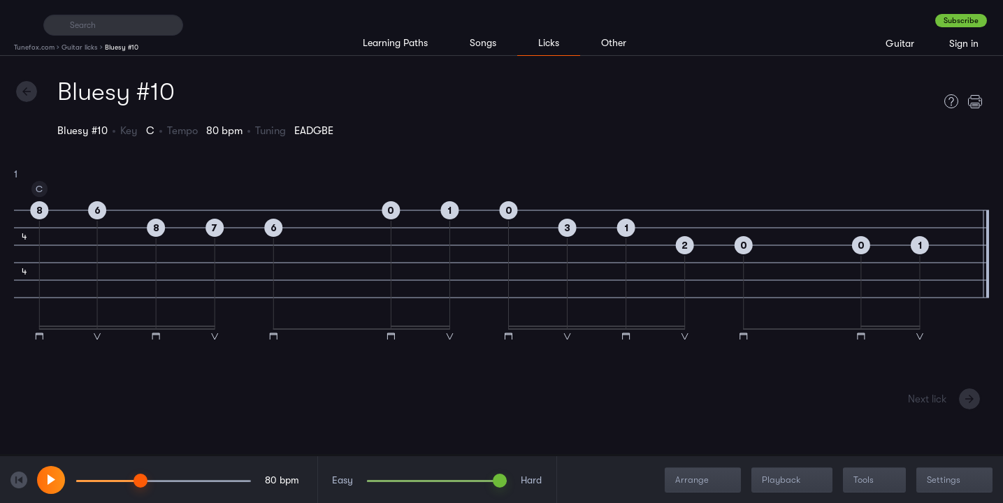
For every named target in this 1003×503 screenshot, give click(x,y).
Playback (793, 480)
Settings (956, 480)
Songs (483, 42)
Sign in (964, 43)
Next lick (927, 399)
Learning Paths (395, 42)
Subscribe (961, 20)
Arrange (704, 480)
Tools (875, 480)
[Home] (22, 24)
